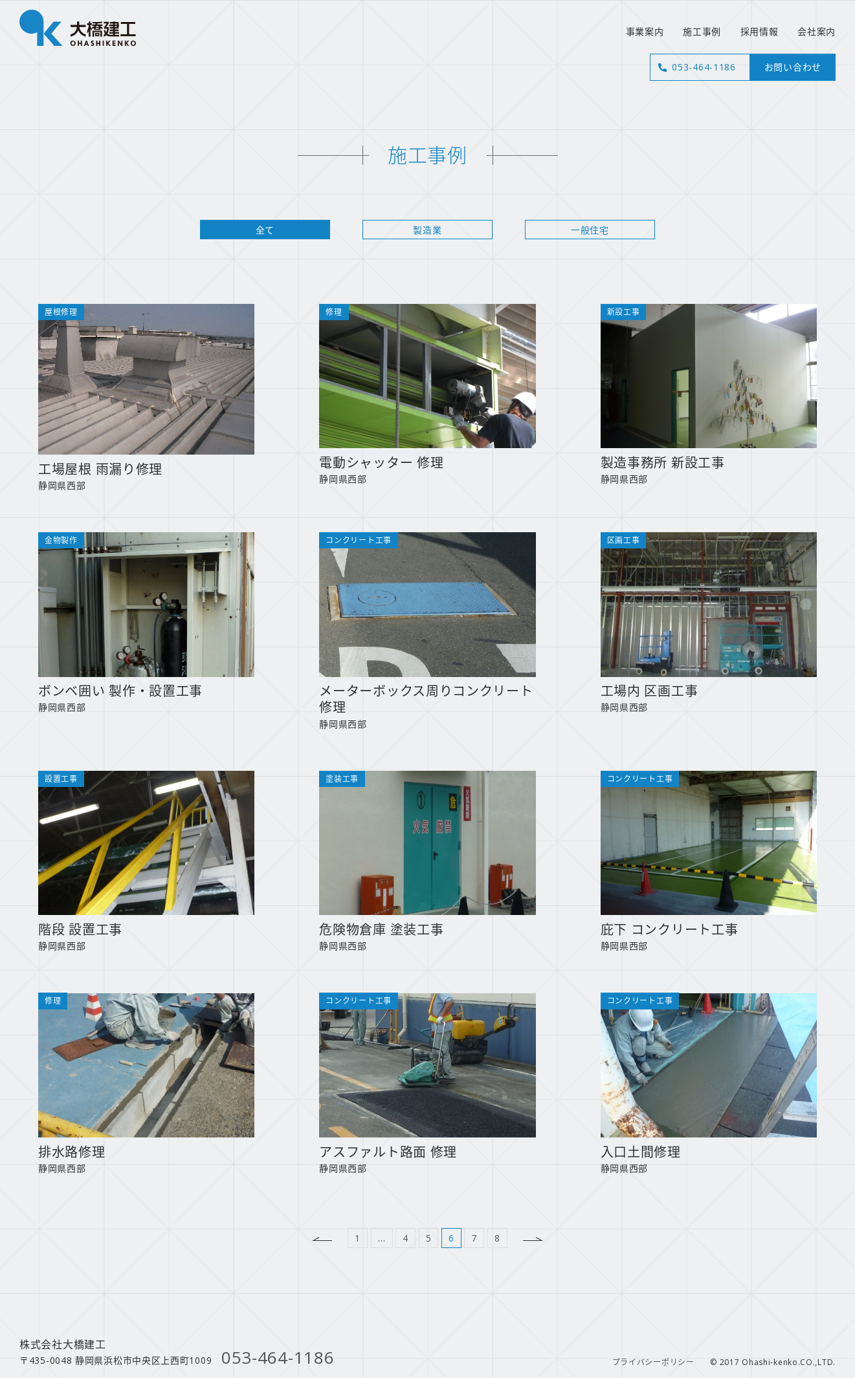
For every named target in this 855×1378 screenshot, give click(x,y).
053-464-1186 (703, 67)
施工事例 (702, 31)
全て (265, 230)
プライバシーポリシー (653, 1362)
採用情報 (759, 31)
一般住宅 (590, 230)
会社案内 (816, 31)
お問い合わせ (792, 67)
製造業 (427, 230)
